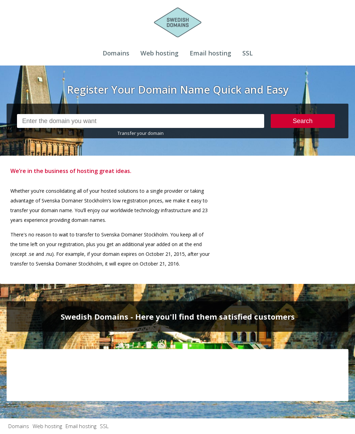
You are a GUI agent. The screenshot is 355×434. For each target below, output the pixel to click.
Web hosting (159, 53)
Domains (116, 53)
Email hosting (210, 53)
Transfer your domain (141, 133)
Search (303, 121)
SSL (247, 53)
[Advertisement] (300, 209)
